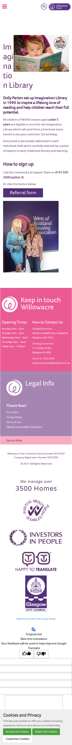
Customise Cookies (18, 738)
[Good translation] (26, 654)
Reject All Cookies (46, 731)
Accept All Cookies (17, 731)
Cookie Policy (52, 725)
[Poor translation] (41, 654)
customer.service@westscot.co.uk (51, 363)
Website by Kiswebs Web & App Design (36, 618)
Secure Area (14, 440)
